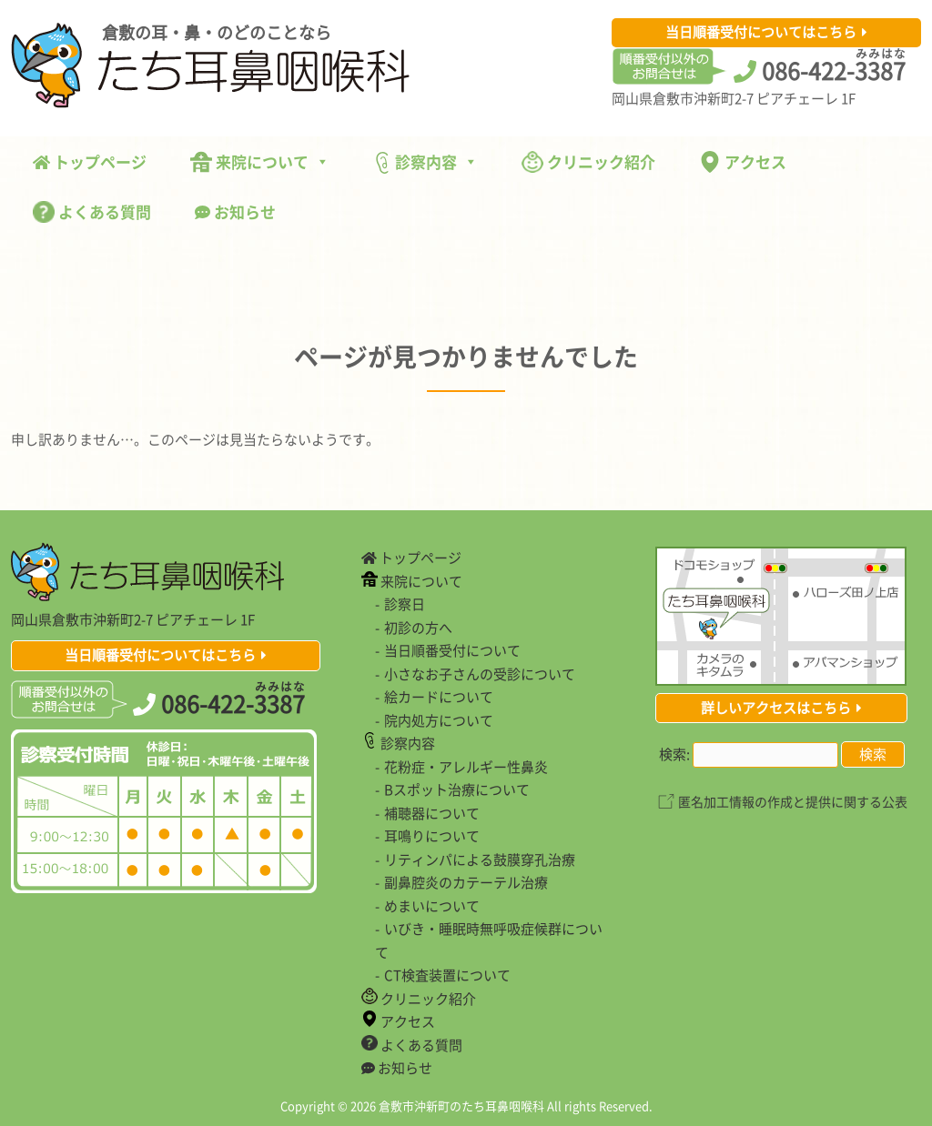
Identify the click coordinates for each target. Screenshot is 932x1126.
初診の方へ (418, 628)
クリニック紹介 (588, 161)
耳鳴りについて (432, 836)
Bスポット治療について (457, 789)
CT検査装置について (447, 975)
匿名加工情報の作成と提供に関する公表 (792, 801)
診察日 (404, 604)
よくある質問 (92, 211)
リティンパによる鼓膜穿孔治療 (479, 860)
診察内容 (425, 162)
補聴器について (432, 813)
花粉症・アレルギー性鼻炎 (466, 767)
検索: (674, 754)
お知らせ (235, 211)
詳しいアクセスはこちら (776, 708)
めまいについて (432, 906)
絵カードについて (438, 697)
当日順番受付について (452, 650)
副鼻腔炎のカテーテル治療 (466, 882)
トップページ (90, 161)
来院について (259, 161)
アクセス (742, 161)
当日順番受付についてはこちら (760, 32)
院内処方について (438, 720)
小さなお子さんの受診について (479, 674)
